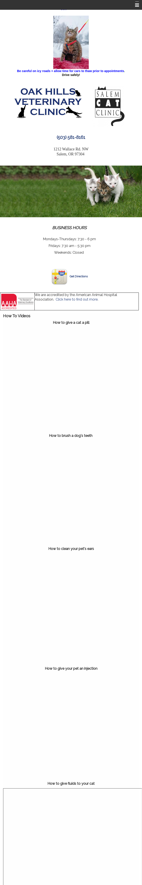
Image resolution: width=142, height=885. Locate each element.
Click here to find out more (77, 299)
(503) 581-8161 (71, 137)
